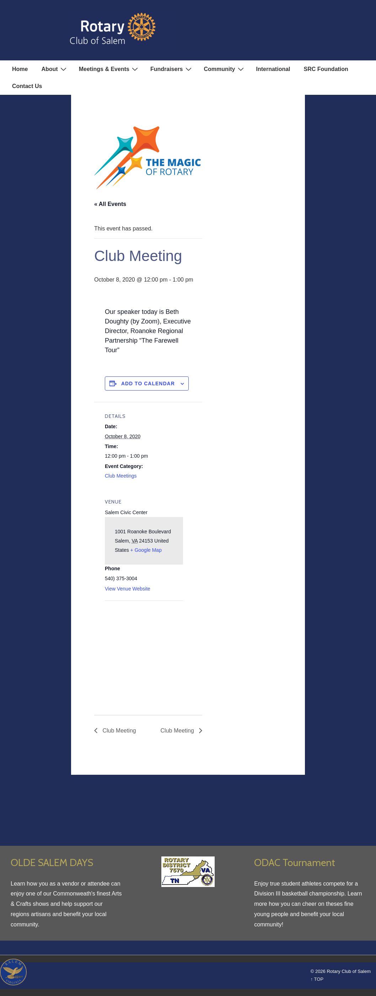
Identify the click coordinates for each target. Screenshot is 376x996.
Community (225, 69)
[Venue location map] (142, 649)
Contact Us (27, 86)
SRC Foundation (326, 69)
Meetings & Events (109, 69)
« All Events (110, 204)
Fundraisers (171, 69)
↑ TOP (317, 979)
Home (20, 69)
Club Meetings (121, 476)
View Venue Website (127, 589)
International (273, 69)
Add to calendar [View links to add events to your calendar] (148, 383)
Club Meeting (118, 731)
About (54, 69)
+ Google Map (146, 550)
